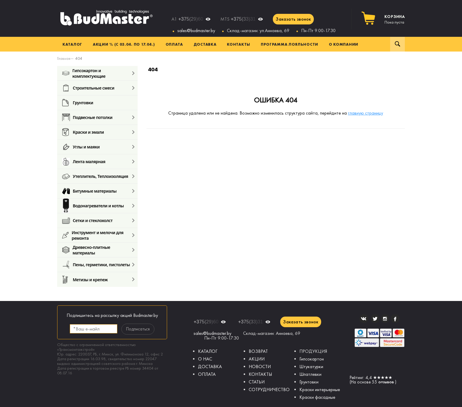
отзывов (386, 382)
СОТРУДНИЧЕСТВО (269, 389)
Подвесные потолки (87, 117)
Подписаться (138, 329)
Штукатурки (311, 366)
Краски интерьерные (319, 389)
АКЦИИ (257, 359)
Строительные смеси (88, 88)
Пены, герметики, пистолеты (96, 264)
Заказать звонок (293, 19)
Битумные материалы (89, 191)
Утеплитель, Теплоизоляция (95, 176)
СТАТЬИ (257, 382)
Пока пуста (395, 19)
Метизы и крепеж (85, 279)
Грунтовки (77, 102)
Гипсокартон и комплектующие (83, 73)
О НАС (205, 359)
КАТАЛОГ (207, 351)
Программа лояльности (289, 44)
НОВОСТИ (260, 366)
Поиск (397, 44)
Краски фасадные (317, 397)
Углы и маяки (81, 147)
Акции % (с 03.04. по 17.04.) (124, 44)
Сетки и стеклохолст (87, 220)
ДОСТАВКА (210, 366)
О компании (343, 44)
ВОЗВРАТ (258, 351)
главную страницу (365, 113)
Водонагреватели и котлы (93, 205)
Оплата (174, 44)
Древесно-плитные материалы (86, 250)
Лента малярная (83, 161)
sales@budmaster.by (196, 30)
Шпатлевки (310, 374)
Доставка (205, 44)
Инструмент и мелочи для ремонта (92, 235)
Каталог (72, 44)
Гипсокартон (311, 359)
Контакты (238, 44)
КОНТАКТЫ (260, 374)
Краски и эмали (83, 132)
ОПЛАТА (207, 374)
